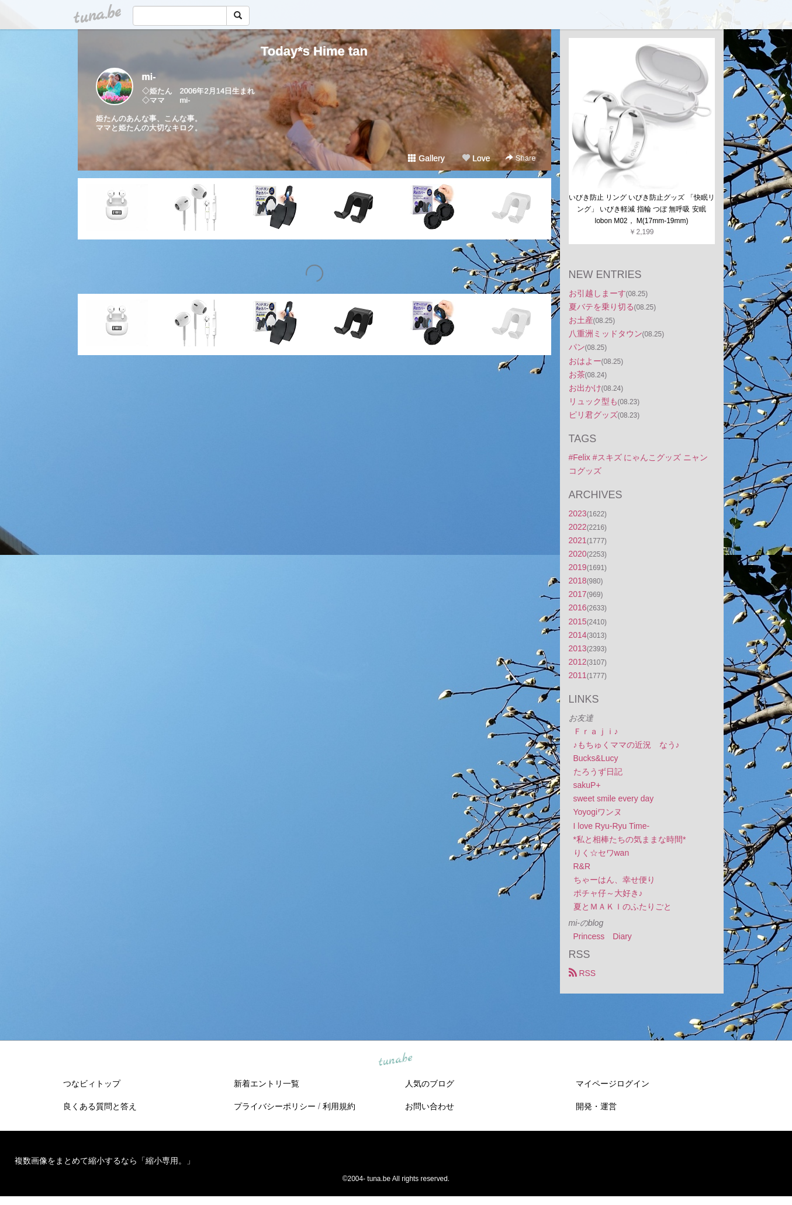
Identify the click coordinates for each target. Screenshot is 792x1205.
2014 (578, 635)
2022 (578, 527)
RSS (582, 973)
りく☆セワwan (601, 852)
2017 (578, 594)
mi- (149, 77)
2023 (578, 513)
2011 (578, 675)
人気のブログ (429, 1083)
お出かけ (585, 388)
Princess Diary (602, 936)
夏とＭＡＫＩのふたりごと (622, 906)
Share (520, 158)
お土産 (581, 320)
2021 (578, 540)
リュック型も (593, 401)
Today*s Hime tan (314, 51)
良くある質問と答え (100, 1106)
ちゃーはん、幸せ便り (614, 879)
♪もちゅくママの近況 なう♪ (626, 744)
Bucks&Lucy (595, 758)
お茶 (577, 374)
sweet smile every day (613, 798)
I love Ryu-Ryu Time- (611, 826)
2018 (578, 580)
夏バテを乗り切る (601, 306)
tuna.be (396, 1060)
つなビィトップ (91, 1083)
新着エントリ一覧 (266, 1083)
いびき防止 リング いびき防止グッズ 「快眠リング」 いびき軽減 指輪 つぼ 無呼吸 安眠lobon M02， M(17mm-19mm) (642, 209)
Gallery (426, 158)
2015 (578, 621)
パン (577, 347)
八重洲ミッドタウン (605, 333)
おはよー (585, 361)
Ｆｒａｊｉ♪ (595, 731)
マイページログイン (612, 1083)
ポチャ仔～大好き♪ (608, 893)
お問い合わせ (429, 1106)
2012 (578, 661)
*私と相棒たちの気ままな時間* (629, 839)
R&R (582, 866)
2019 (578, 567)
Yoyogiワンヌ (597, 812)
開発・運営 (596, 1106)
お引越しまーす (597, 293)
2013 (578, 648)
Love (476, 158)
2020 (578, 553)
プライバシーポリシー (275, 1106)
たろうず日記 (597, 771)
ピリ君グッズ (593, 414)
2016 (578, 607)
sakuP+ (587, 785)
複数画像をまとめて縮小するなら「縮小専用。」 (105, 1160)
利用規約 (339, 1106)
